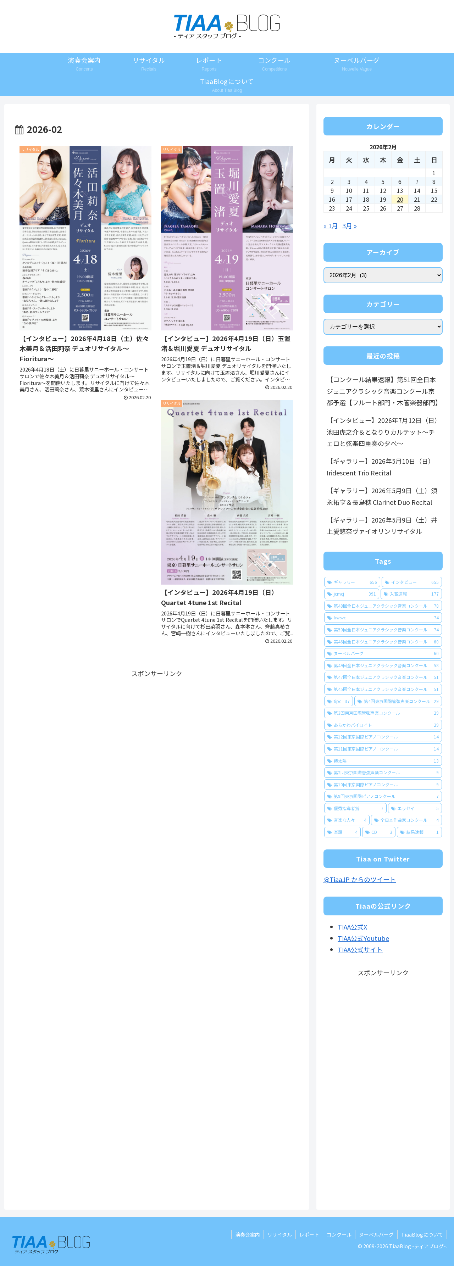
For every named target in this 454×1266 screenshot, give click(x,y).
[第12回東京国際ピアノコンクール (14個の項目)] (383, 736)
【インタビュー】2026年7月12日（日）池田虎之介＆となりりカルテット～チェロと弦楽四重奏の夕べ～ (382, 432)
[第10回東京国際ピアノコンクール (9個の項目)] (383, 784)
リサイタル (279, 1234)
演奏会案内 (247, 1234)
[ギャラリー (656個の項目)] (352, 582)
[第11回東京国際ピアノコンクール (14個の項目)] (383, 748)
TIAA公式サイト (360, 949)
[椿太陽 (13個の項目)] (383, 760)
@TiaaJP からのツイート (359, 879)
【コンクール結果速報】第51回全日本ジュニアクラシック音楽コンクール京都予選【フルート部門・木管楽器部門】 (384, 391)
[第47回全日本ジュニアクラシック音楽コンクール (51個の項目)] (383, 677)
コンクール (339, 1234)
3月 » (349, 225)
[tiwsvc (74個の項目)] (383, 617)
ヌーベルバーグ (376, 1234)
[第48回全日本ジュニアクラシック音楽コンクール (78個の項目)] (383, 606)
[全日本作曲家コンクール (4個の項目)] (406, 820)
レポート (309, 1234)
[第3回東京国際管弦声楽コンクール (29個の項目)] (383, 713)
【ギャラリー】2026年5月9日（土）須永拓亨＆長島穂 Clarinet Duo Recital (382, 496)
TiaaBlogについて (422, 1234)
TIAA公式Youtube (363, 938)
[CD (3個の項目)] (379, 832)
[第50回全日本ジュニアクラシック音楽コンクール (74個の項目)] (383, 629)
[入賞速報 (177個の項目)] (411, 594)
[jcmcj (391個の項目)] (351, 594)
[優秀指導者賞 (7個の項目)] (355, 808)
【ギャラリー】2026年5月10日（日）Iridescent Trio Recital (380, 466)
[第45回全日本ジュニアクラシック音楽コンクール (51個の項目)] (383, 689)
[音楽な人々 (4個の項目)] (347, 820)
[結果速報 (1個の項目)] (419, 832)
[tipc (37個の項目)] (338, 701)
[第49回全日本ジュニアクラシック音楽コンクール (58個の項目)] (383, 665)
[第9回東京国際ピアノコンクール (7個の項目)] (383, 796)
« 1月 (330, 225)
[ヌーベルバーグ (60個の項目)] (383, 653)
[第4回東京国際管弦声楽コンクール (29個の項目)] (398, 701)
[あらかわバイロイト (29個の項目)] (383, 725)
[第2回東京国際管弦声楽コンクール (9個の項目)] (383, 772)
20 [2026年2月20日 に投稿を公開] (400, 199)
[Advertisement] (157, 728)
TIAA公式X (352, 926)
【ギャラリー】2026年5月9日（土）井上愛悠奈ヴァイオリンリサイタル (382, 525)
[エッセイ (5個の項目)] (415, 808)
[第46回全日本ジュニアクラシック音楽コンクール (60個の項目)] (383, 641)
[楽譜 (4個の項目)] (342, 832)
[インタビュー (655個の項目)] (412, 582)
